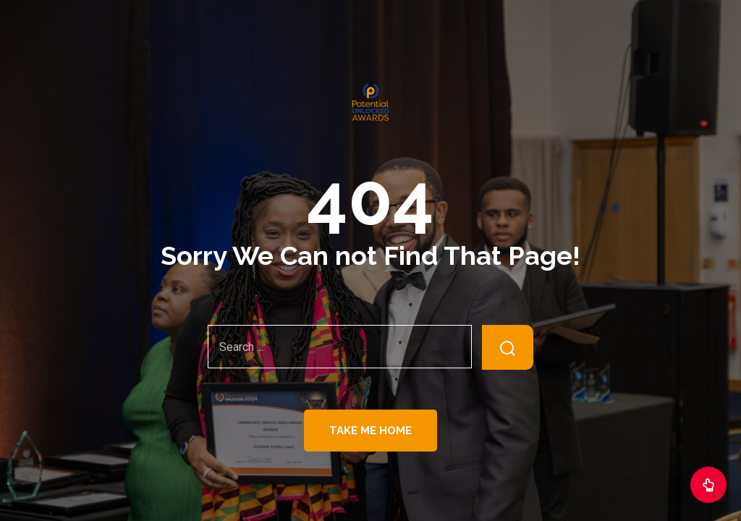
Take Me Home (370, 430)
